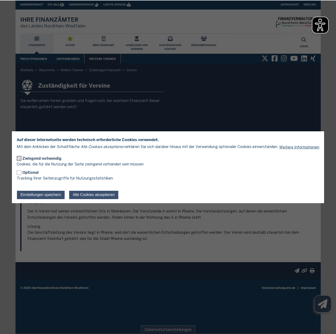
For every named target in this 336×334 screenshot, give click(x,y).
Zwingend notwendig (42, 158)
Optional (30, 172)
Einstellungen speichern (41, 195)
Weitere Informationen (299, 147)
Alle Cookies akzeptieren (94, 195)
